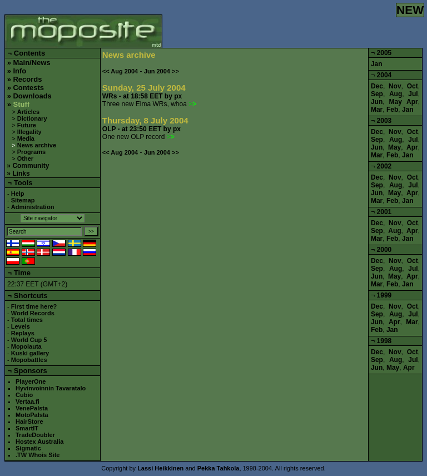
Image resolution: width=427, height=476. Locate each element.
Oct (412, 86)
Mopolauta (26, 346)
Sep (377, 94)
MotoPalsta (32, 414)
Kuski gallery (30, 353)
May (395, 102)
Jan (377, 64)
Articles (28, 111)
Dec (377, 86)
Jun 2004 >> (161, 71)
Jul (413, 94)
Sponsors (30, 370)
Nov (395, 86)
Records (27, 79)
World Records (32, 313)
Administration (32, 207)
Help (17, 193)
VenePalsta (32, 408)
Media (25, 138)
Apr (412, 102)
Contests (28, 87)
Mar (377, 109)
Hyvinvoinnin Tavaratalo (51, 388)
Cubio (24, 394)
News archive (36, 145)
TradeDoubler (35, 435)
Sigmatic (28, 448)
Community (30, 166)
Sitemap (23, 200)
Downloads (32, 96)
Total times (27, 319)
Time (22, 273)
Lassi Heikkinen (160, 468)
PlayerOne (31, 381)
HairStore (29, 421)
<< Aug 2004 (120, 71)
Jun (377, 102)
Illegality (29, 131)
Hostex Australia (39, 441)
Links (20, 173)
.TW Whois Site (37, 455)
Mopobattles (29, 359)
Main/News (31, 62)
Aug (395, 94)
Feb (392, 109)
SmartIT (27, 428)
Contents (29, 53)
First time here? (34, 306)
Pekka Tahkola (218, 468)
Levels (20, 326)
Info (19, 71)
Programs (31, 151)
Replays (22, 333)
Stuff (21, 104)
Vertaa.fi (27, 401)
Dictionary (32, 118)
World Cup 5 (29, 339)
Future (26, 125)
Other (25, 158)
